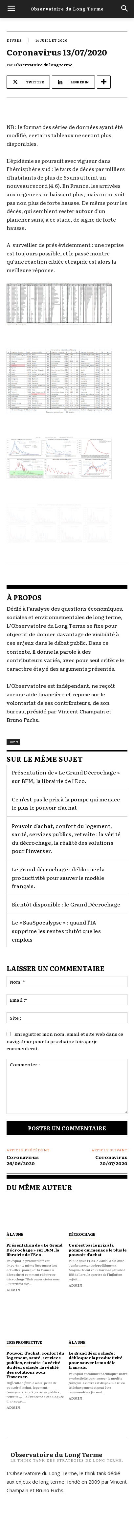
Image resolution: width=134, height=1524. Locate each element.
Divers (14, 40)
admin (13, 1289)
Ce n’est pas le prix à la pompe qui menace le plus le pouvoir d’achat (66, 803)
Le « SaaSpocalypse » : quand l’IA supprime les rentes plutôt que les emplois (56, 930)
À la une (15, 1234)
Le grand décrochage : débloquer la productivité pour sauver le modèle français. (58, 877)
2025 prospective (24, 1342)
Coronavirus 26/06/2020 (23, 1160)
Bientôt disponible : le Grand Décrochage (66, 904)
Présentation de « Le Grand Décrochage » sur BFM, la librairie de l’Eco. (66, 776)
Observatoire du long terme (43, 65)
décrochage (82, 1234)
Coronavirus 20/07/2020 (111, 1160)
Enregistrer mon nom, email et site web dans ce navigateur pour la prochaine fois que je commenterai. (65, 1041)
